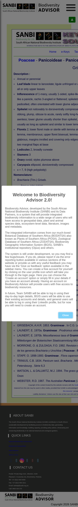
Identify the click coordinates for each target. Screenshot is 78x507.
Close (65, 315)
